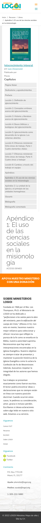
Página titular (11, 85)
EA (24, 518)
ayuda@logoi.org (22, 487)
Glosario (8, 196)
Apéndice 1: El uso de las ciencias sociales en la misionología (20, 179)
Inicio (4, 17)
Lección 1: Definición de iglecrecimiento (15, 102)
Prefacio (8, 95)
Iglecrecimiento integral (18, 65)
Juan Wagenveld (15, 68)
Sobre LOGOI (8, 439)
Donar (5, 444)
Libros (20, 17)
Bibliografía (10, 201)
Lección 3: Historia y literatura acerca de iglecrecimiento (18, 117)
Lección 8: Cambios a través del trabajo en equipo (19, 166)
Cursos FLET (7, 426)
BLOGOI (6, 435)
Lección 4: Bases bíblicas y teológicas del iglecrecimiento (18, 125)
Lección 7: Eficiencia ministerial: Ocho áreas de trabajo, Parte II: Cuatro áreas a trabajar (19, 157)
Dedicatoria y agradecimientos (18, 90)
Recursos (12, 17)
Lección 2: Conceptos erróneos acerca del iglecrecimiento (18, 109)
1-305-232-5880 (15, 494)
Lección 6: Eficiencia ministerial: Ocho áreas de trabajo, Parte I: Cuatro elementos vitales (19, 146)
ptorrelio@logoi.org (22, 482)
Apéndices (9, 172)
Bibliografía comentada (15, 206)
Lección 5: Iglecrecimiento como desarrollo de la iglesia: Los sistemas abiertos (19, 135)
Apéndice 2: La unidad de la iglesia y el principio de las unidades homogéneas (17, 188)
